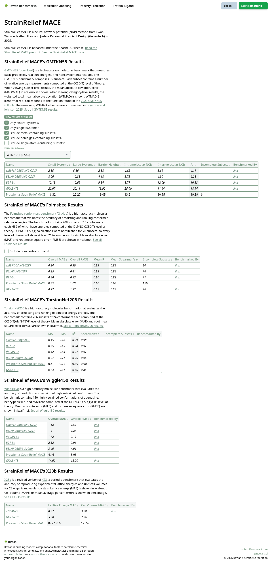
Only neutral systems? (24, 123)
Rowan (10, 541)
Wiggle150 (11, 389)
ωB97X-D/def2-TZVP (18, 265)
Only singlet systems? (24, 128)
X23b (7, 480)
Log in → (229, 5)
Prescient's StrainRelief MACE (25, 194)
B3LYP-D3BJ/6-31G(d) (19, 358)
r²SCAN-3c (12, 352)
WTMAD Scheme (14, 148)
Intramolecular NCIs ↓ (140, 165)
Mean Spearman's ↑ (125, 259)
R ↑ (75, 334)
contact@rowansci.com (254, 549)
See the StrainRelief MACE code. (63, 52)
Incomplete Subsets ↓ (215, 165)
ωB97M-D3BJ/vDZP (18, 340)
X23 (44, 480)
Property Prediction (92, 6)
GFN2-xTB (12, 189)
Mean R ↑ (101, 259)
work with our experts (44, 554)
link (235, 171)
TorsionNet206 (14, 308)
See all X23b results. (17, 497)
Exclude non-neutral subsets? (29, 251)
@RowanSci (261, 553)
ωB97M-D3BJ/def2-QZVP (21, 171)
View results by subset (18, 117)
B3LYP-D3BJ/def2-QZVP (20, 177)
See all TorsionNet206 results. (84, 326)
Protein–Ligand (123, 6)
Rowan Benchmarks (20, 6)
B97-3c (10, 183)
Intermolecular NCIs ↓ (172, 165)
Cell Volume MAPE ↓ (94, 505)
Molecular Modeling (57, 6)
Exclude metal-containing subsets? (32, 133)
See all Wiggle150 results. (47, 411)
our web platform (14, 554)
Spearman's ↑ (91, 334)
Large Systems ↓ (84, 165)
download (26, 70)
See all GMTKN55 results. (41, 109)
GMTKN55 (11, 70)
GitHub (62, 214)
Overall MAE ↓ (57, 259)
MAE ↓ (52, 334)
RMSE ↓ (64, 334)
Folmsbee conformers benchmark (33, 214)
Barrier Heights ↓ (110, 165)
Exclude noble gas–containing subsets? (35, 138)
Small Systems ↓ (59, 165)
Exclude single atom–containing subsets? (37, 143)
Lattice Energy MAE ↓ (63, 505)
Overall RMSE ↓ (80, 259)
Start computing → (253, 5)
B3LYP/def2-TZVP (16, 271)
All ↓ (194, 165)
